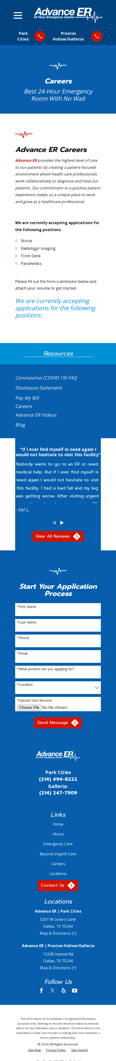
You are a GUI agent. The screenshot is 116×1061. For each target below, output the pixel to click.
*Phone (23, 638)
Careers (58, 863)
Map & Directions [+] (58, 933)
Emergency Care (58, 843)
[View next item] (62, 523)
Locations (58, 873)
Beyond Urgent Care (58, 854)
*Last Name (26, 622)
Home (58, 824)
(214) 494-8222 (58, 779)
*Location (25, 685)
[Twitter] (52, 990)
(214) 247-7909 (58, 792)
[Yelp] (63, 990)
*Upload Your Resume (34, 701)
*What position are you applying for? (45, 669)
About (58, 834)
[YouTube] (74, 990)
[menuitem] (58, 377)
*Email (22, 654)
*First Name (26, 607)
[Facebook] (41, 990)
